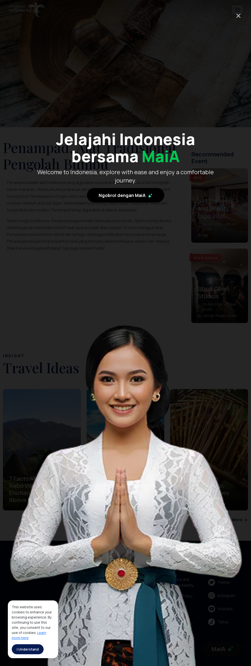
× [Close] (238, 15)
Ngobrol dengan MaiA (126, 195)
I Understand (28, 649)
